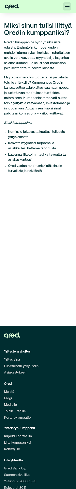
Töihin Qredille (15, 411)
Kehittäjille (12, 449)
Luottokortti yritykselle (21, 366)
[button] (67, 6)
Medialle (10, 404)
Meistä (9, 391)
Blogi (8, 398)
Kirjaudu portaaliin (18, 436)
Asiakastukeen (15, 372)
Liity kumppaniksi (17, 442)
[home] (12, 6)
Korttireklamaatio (17, 417)
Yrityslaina (12, 359)
